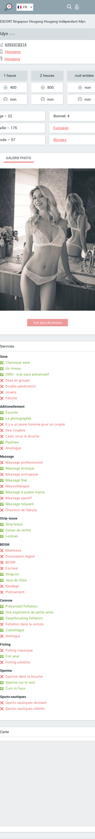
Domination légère (20, 556)
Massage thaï (16, 480)
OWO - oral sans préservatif (27, 374)
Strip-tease (14, 524)
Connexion (77, 7)
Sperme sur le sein (20, 682)
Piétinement (15, 592)
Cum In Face (15, 688)
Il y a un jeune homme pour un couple (35, 424)
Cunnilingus (14, 630)
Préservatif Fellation (21, 606)
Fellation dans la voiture (24, 624)
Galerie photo (18, 158)
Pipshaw (12, 442)
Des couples (15, 430)
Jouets (10, 392)
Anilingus (12, 636)
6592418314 (15, 44)
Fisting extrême (17, 662)
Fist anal (12, 656)
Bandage (12, 586)
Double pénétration (20, 386)
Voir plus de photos (47, 322)
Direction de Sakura (21, 510)
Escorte (11, 412)
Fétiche (11, 398)
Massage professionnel (24, 462)
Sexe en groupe (17, 380)
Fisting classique (19, 650)
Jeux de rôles (16, 580)
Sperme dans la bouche (24, 676)
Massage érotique (19, 468)
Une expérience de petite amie (29, 612)
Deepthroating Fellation (24, 618)
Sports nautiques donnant (26, 703)
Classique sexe (17, 362)
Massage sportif (18, 498)
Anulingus (13, 448)
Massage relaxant (19, 504)
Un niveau (13, 368)
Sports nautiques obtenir (25, 709)
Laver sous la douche (22, 436)
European (61, 128)
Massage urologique (21, 474)
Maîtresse (13, 550)
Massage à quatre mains (25, 492)
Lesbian (11, 536)
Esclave (11, 568)
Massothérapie (17, 486)
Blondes (59, 140)
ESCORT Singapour (14, 21)
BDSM (10, 562)
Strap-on (12, 574)
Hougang (36, 21)
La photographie (18, 418)
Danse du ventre (18, 530)
